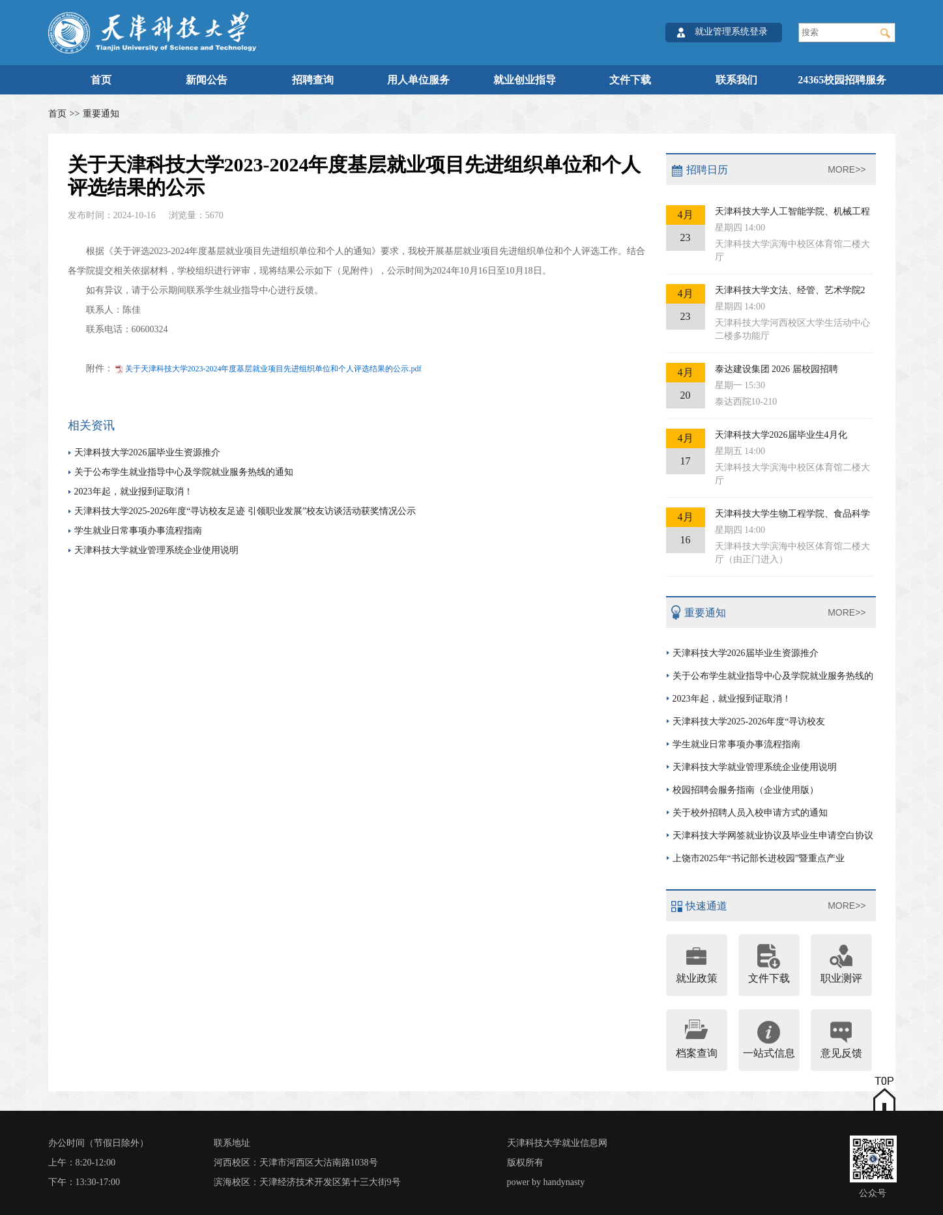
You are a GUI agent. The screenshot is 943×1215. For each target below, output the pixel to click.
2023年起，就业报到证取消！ (133, 491)
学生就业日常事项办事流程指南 (138, 531)
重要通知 (101, 114)
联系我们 (736, 79)
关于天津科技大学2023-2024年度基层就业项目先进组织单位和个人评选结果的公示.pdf (273, 368)
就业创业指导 (524, 79)
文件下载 (630, 79)
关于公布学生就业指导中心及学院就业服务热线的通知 (183, 472)
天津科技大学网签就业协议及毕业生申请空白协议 (773, 835)
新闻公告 (206, 79)
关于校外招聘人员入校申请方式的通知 (750, 813)
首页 (101, 79)
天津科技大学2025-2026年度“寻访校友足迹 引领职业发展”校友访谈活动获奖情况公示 (245, 511)
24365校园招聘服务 (842, 79)
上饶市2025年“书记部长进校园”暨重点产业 (759, 858)
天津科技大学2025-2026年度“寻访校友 (749, 721)
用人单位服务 (418, 79)
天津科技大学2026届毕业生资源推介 (147, 452)
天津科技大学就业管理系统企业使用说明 (156, 550)
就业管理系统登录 (731, 31)
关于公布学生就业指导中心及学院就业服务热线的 (773, 676)
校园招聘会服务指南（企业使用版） (746, 790)
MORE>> (846, 169)
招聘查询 (313, 79)
